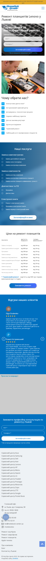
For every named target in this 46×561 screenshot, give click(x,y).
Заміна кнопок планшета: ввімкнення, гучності (21, 181)
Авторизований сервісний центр (15, 108)
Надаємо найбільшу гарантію (14, 116)
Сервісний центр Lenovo (11, 464)
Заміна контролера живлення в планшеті (20, 178)
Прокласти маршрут (9, 376)
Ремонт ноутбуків (9, 532)
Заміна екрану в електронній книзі (17, 209)
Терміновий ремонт (11, 129)
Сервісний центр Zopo (10, 487)
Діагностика (10, 193)
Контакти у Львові (9, 551)
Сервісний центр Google (11, 493)
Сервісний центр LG (9, 476)
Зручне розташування (11, 124)
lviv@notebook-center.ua (13, 524)
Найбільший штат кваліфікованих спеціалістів (19, 133)
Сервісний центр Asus (10, 453)
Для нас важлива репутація (13, 120)
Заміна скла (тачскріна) (14, 162)
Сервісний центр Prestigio (12, 482)
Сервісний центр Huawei (11, 479)
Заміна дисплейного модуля (15, 159)
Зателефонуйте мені (23, 50)
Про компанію (7, 545)
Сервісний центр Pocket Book (13, 496)
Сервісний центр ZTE (10, 490)
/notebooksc (9, 527)
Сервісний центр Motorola (12, 484)
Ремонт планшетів (9, 537)
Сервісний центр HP (9, 467)
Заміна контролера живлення (16, 165)
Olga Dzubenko (12, 313)
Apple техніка (7, 540)
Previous (4, 339)
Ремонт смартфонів (9, 535)
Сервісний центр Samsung (12, 456)
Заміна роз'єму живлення (14, 175)
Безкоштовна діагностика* (13, 104)
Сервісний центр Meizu (11, 470)
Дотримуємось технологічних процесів (17, 112)
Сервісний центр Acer (10, 461)
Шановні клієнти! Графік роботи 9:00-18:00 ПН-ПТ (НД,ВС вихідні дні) (23, 2)
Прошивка (9, 190)
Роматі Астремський (15, 339)
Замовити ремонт (23, 285)
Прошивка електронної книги (16, 206)
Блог (3, 548)
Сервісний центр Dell (10, 459)
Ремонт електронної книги (15, 203)
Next (42, 339)
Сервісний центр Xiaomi (11, 473)
